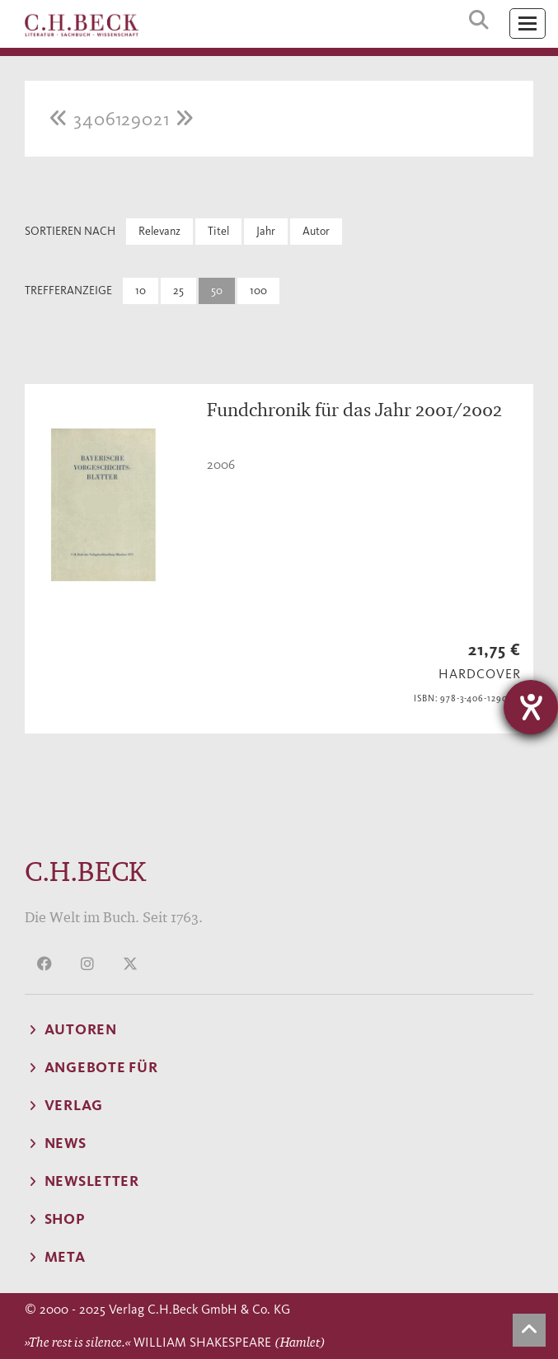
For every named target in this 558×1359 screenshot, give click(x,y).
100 (258, 291)
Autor (316, 231)
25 (178, 291)
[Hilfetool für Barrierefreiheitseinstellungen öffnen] (531, 707)
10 (140, 291)
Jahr (265, 231)
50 (217, 291)
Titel (218, 231)
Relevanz (159, 231)
